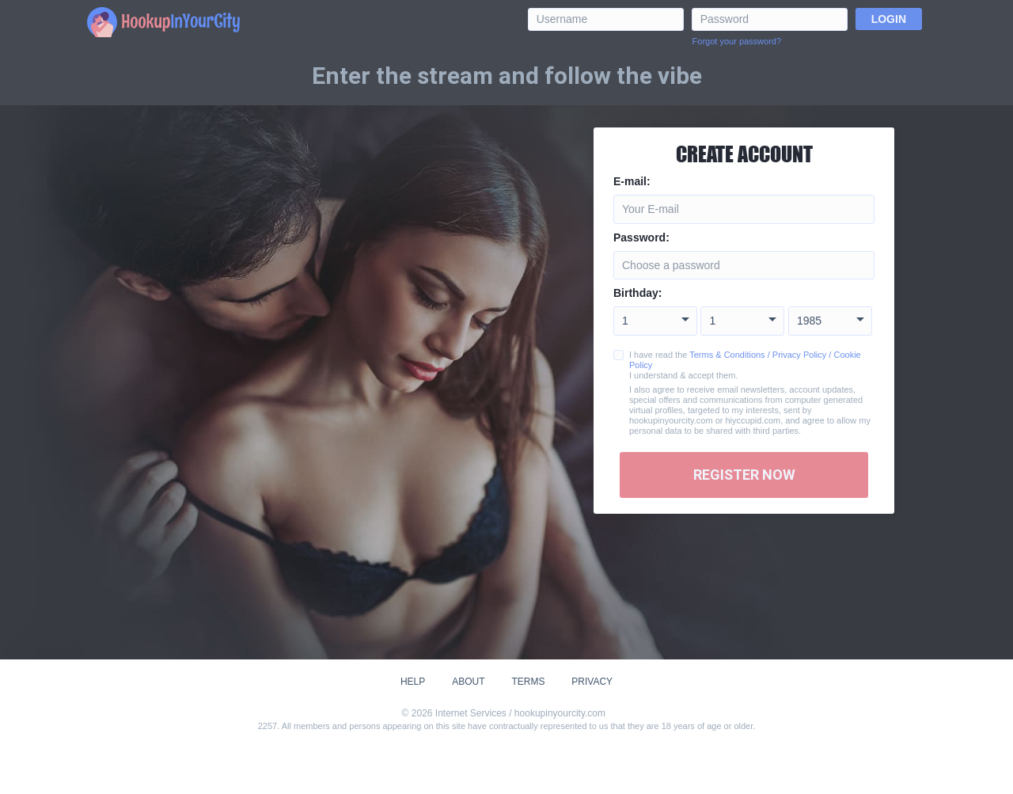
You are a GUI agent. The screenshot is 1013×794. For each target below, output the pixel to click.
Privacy (592, 681)
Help (412, 681)
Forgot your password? (737, 41)
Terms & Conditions (726, 354)
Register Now (744, 474)
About (468, 681)
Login (888, 19)
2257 (267, 726)
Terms (527, 681)
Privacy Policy (799, 354)
